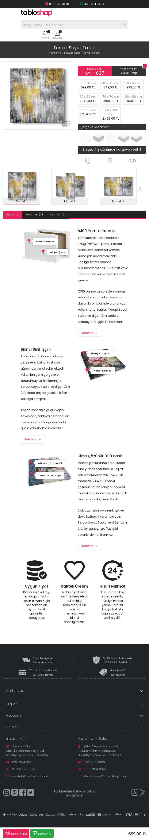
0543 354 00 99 (92, 4)
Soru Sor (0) (57, 214)
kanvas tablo (84, 791)
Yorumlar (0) (34, 214)
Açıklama (12, 214)
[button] (140, 189)
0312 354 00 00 (57, 4)
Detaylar (87, 333)
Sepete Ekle (16, 833)
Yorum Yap (129, 73)
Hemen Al (42, 833)
